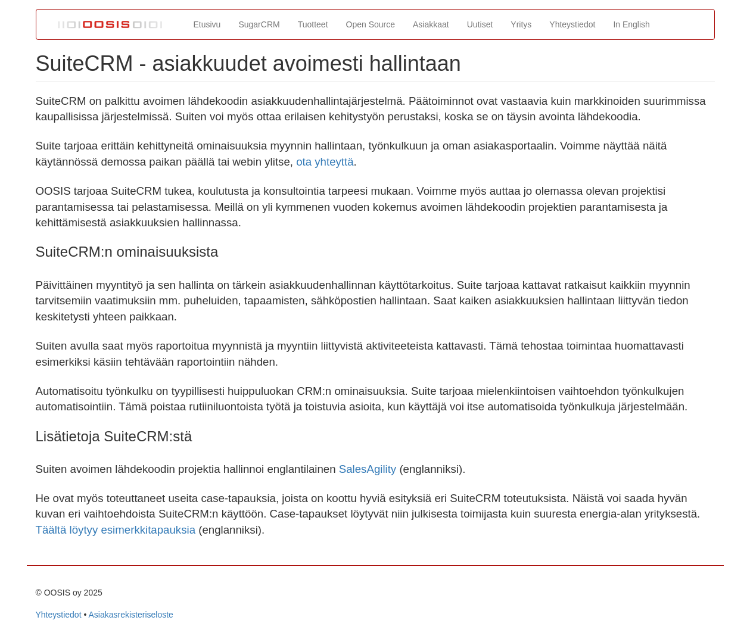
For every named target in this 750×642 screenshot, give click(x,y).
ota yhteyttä (324, 161)
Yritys (521, 24)
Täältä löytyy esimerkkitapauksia (116, 529)
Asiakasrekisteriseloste (130, 614)
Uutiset (480, 24)
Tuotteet (313, 24)
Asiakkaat (431, 24)
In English (631, 24)
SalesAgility (367, 469)
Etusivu (207, 24)
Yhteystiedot (572, 24)
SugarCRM (258, 24)
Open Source (371, 24)
